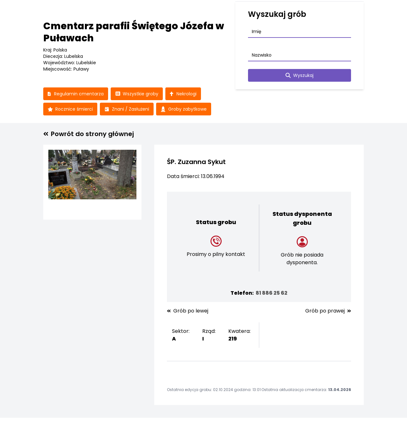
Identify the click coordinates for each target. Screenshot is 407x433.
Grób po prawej (328, 311)
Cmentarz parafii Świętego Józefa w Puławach (133, 32)
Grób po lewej (187, 311)
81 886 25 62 (271, 293)
